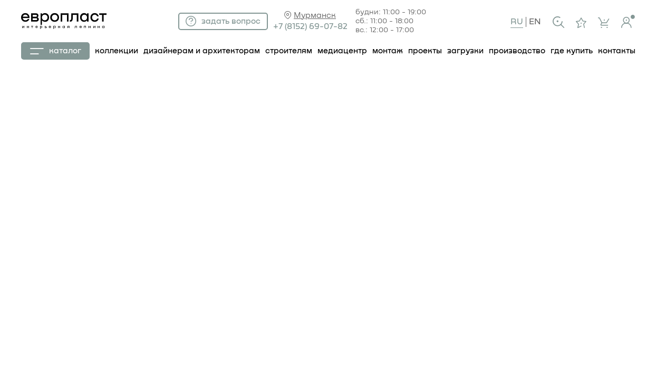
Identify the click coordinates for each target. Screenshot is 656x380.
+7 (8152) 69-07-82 (310, 26)
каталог (55, 51)
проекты (425, 51)
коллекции (116, 51)
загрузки (465, 51)
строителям (288, 51)
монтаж (387, 51)
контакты (616, 51)
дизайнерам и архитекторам (201, 51)
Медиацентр (342, 51)
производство (517, 51)
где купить (572, 51)
